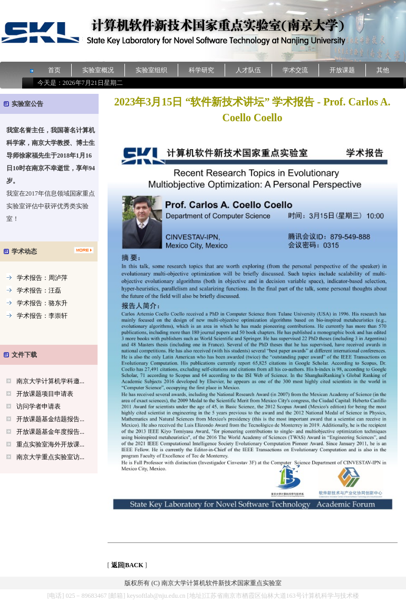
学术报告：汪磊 (39, 290)
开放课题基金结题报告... (50, 419)
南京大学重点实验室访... (50, 457)
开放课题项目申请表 (44, 393)
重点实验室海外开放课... (50, 444)
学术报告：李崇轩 (42, 315)
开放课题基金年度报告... (50, 431)
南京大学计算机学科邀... (50, 381)
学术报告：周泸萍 (42, 277)
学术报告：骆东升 (42, 303)
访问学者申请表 (38, 406)
